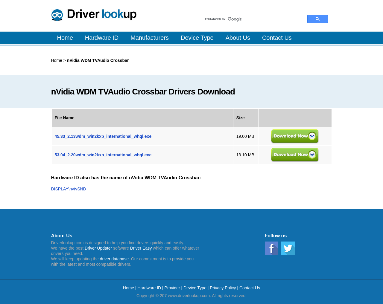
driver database (114, 258)
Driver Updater (98, 248)
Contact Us (249, 287)
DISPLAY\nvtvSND (68, 189)
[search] (252, 19)
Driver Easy (141, 248)
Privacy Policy (223, 287)
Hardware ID (150, 287)
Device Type (194, 287)
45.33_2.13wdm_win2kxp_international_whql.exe (103, 136)
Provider (172, 287)
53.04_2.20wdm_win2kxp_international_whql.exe (103, 154)
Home (56, 60)
